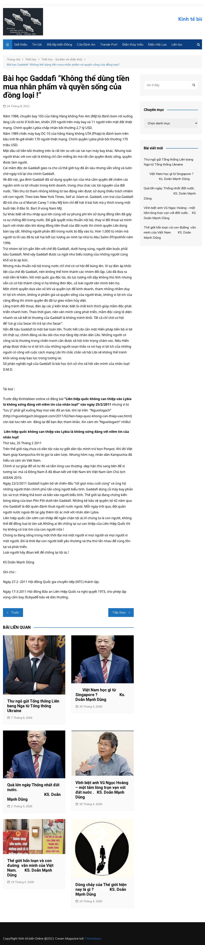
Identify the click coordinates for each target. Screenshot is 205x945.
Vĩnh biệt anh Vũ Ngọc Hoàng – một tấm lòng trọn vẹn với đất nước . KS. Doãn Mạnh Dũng (101, 789)
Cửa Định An (86, 44)
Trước (15, 612)
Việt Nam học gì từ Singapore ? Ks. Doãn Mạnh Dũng (100, 695)
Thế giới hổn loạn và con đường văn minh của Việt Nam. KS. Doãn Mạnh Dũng (30, 867)
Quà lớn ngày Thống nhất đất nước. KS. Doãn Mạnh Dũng (34, 792)
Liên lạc (176, 44)
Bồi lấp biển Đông (59, 44)
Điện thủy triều (132, 44)
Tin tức (37, 44)
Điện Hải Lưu (157, 44)
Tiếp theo (119, 612)
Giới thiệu (20, 44)
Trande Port (109, 44)
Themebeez (92, 938)
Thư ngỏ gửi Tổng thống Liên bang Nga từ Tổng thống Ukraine (33, 706)
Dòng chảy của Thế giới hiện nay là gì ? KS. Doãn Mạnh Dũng (101, 889)
